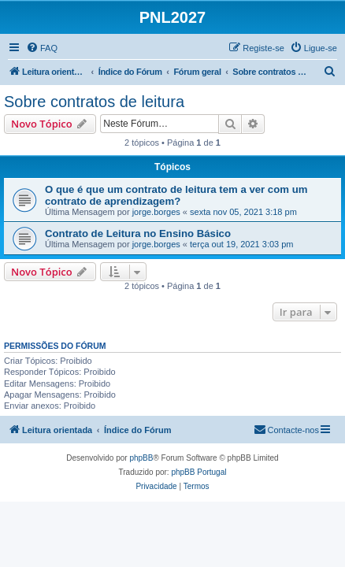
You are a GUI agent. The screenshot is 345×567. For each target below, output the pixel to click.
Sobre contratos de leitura (94, 101)
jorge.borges (156, 212)
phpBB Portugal (198, 472)
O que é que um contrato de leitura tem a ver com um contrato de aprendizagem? (176, 195)
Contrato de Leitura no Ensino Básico (138, 233)
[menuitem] (42, 48)
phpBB (141, 458)
